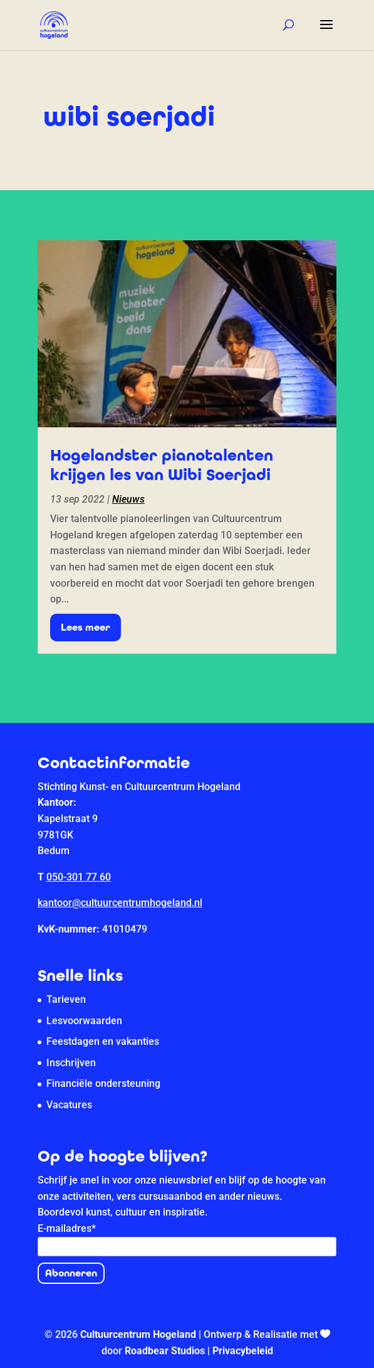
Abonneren (71, 1273)
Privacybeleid (242, 1351)
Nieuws (128, 499)
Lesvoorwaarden (84, 1021)
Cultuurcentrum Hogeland (138, 1334)
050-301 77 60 (78, 877)
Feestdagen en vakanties (102, 1041)
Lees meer (85, 627)
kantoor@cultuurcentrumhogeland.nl (120, 903)
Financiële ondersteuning (103, 1083)
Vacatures (69, 1105)
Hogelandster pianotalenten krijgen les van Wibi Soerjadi (161, 465)
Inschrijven (71, 1063)
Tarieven (66, 999)
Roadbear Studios (165, 1351)
